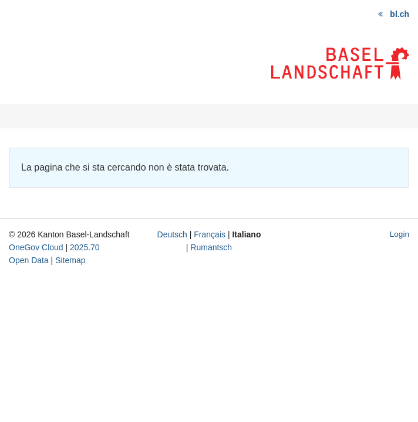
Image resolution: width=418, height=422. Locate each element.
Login (399, 234)
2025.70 (85, 247)
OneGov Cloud (36, 247)
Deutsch (172, 234)
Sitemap (70, 260)
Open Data (29, 260)
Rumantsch (211, 247)
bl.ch (399, 14)
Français (209, 234)
